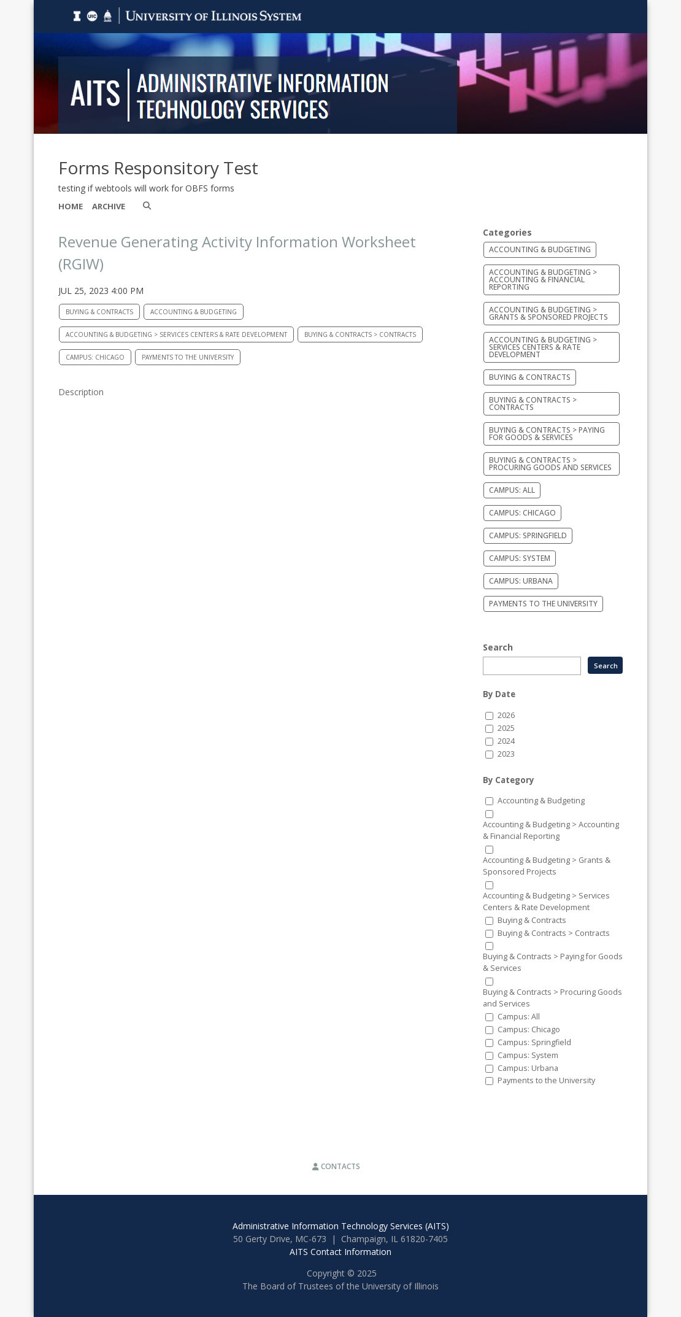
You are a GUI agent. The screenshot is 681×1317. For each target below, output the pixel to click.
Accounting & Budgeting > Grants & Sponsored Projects (548, 313)
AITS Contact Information (340, 1251)
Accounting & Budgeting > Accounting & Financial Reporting (543, 279)
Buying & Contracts (99, 311)
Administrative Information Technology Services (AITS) (341, 1226)
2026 (506, 715)
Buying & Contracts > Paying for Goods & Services (547, 433)
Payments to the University (188, 357)
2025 (506, 728)
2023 (506, 754)
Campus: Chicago (95, 357)
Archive (108, 206)
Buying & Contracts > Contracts (360, 334)
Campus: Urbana (521, 581)
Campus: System (519, 558)
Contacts (336, 1166)
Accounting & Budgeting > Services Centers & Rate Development (176, 334)
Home (70, 206)
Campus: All (512, 490)
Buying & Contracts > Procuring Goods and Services (550, 464)
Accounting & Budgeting (193, 311)
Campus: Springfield (528, 535)
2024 (506, 741)
